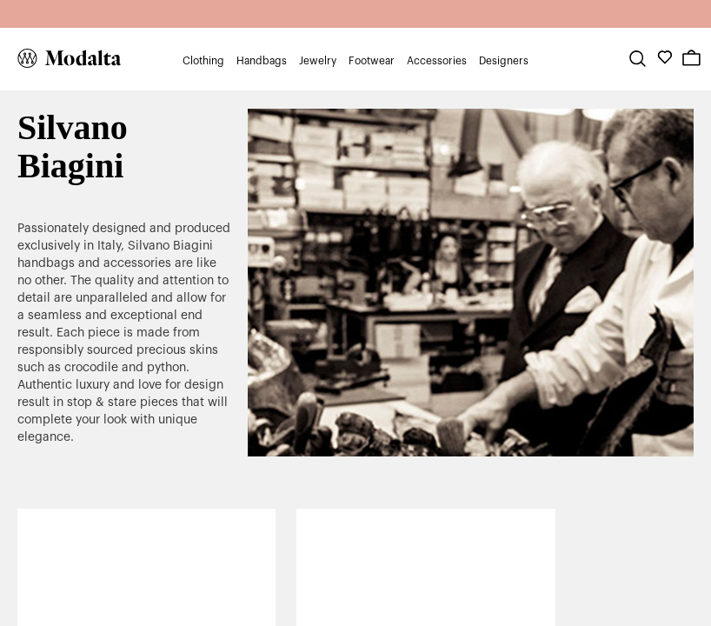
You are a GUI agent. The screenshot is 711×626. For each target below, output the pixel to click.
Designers (503, 61)
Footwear (372, 61)
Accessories (437, 61)
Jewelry (317, 61)
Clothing (203, 61)
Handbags (261, 61)
